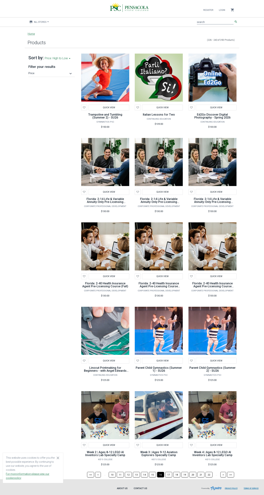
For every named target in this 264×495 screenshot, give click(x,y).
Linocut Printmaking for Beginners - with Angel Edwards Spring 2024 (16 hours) (105, 370)
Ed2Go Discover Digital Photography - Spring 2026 (212, 116)
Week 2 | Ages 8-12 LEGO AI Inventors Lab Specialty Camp (105, 453)
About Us (122, 488)
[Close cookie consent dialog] (58, 457)
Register (208, 10)
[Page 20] (192, 474)
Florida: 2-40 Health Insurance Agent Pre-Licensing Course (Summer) (212, 286)
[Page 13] (136, 474)
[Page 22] (209, 474)
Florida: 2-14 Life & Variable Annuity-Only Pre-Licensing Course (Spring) (158, 202)
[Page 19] (184, 474)
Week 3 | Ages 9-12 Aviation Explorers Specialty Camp (158, 453)
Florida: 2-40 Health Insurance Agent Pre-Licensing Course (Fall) (105, 285)
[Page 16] (160, 474)
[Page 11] (120, 474)
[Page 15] (152, 474)
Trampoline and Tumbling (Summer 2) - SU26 (105, 116)
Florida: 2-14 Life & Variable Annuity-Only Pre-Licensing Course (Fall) (105, 202)
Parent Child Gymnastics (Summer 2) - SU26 (212, 369)
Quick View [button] (109, 192)
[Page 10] (112, 474)
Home (31, 33)
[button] (50, 73)
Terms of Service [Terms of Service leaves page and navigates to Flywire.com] (251, 488)
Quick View (109, 107)
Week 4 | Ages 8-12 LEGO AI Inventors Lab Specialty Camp (212, 453)
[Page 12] (128, 474)
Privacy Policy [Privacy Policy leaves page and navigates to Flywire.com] (231, 488)
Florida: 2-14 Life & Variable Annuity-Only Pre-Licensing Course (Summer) (212, 202)
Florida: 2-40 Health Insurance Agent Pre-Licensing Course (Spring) (159, 286)
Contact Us (140, 488)
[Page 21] (200, 474)
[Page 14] (144, 474)
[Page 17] (168, 474)
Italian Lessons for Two (159, 114)
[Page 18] (176, 474)
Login (222, 10)
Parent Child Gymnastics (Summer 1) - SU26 (159, 369)
